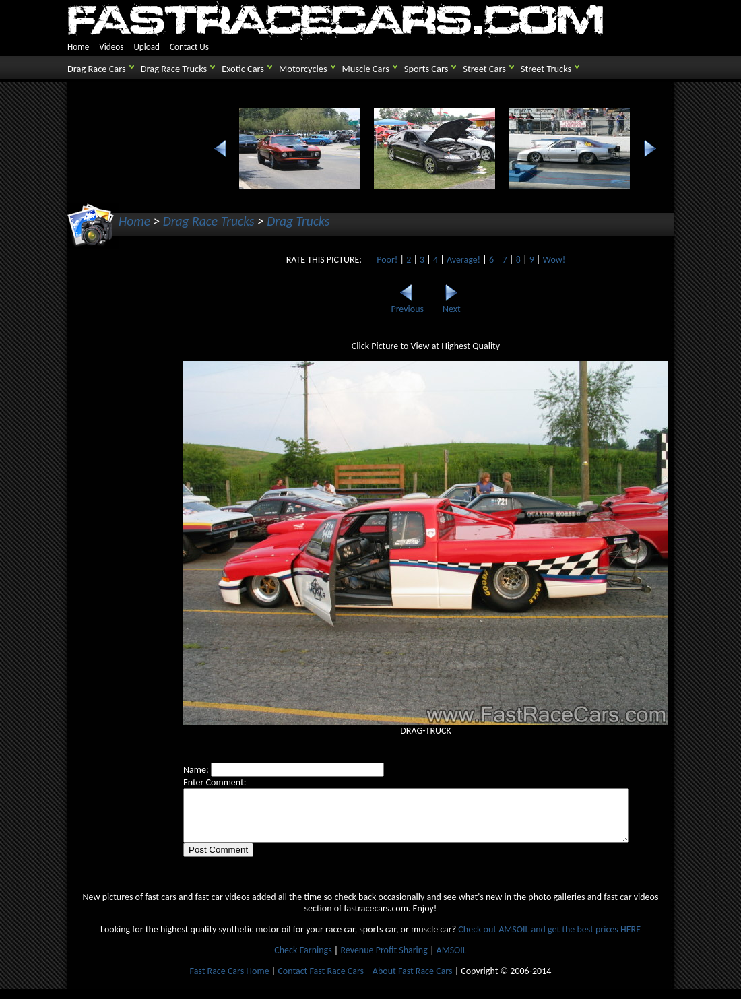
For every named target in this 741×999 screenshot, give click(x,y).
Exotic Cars (243, 69)
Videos (111, 47)
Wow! (547, 259)
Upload (146, 47)
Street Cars (484, 69)
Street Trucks (546, 69)
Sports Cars (426, 69)
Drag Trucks (298, 221)
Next (444, 304)
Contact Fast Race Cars (321, 981)
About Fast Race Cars (413, 981)
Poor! (380, 259)
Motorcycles (303, 69)
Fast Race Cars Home (229, 981)
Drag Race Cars (96, 69)
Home (78, 47)
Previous (400, 304)
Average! (456, 259)
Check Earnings (302, 960)
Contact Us (189, 47)
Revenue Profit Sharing (383, 960)
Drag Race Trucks (174, 69)
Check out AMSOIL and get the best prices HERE (549, 939)
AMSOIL (452, 960)
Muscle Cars (365, 69)
